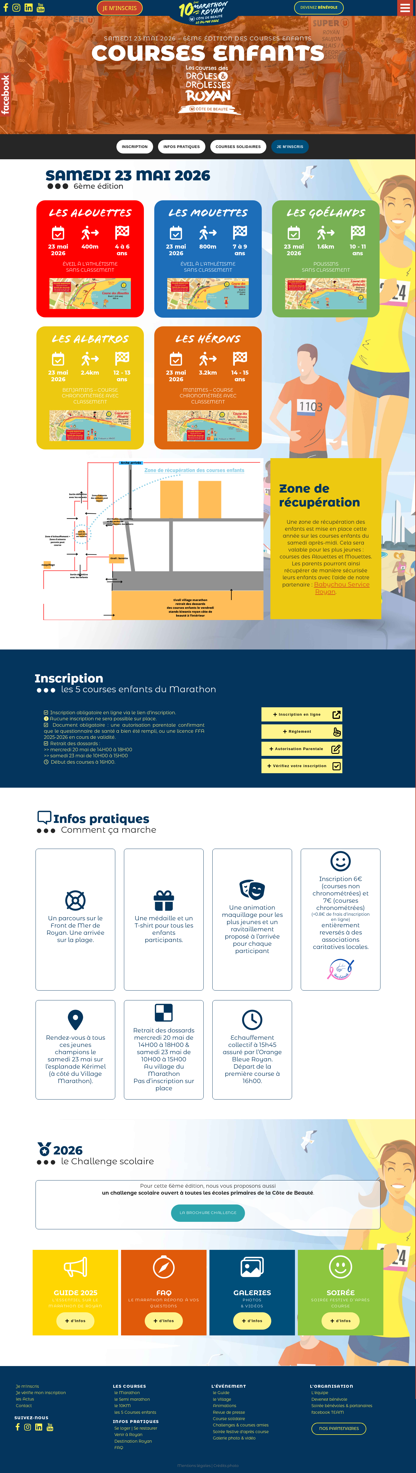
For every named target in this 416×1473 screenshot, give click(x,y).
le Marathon (127, 1391)
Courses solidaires (238, 147)
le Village (222, 1398)
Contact (24, 1404)
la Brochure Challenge (208, 1211)
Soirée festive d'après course (241, 1430)
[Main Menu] (405, 8)
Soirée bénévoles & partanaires (341, 1404)
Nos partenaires (339, 1427)
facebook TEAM (327, 1410)
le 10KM (122, 1404)
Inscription (135, 147)
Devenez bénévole (329, 1398)
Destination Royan (133, 1439)
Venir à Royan (128, 1433)
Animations (224, 1404)
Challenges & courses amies (241, 1423)
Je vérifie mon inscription (41, 1391)
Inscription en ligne (307, 712)
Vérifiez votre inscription (304, 764)
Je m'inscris (120, 8)
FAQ (118, 1446)
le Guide (221, 1391)
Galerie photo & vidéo (234, 1436)
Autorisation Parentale (305, 747)
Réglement (297, 729)
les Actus (25, 1397)
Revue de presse (229, 1410)
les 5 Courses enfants (135, 1410)
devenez (318, 7)
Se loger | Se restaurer (135, 1426)
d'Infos (75, 1319)
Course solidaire (229, 1417)
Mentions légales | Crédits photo (208, 1464)
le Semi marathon (132, 1398)
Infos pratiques (182, 147)
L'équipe (319, 1391)
